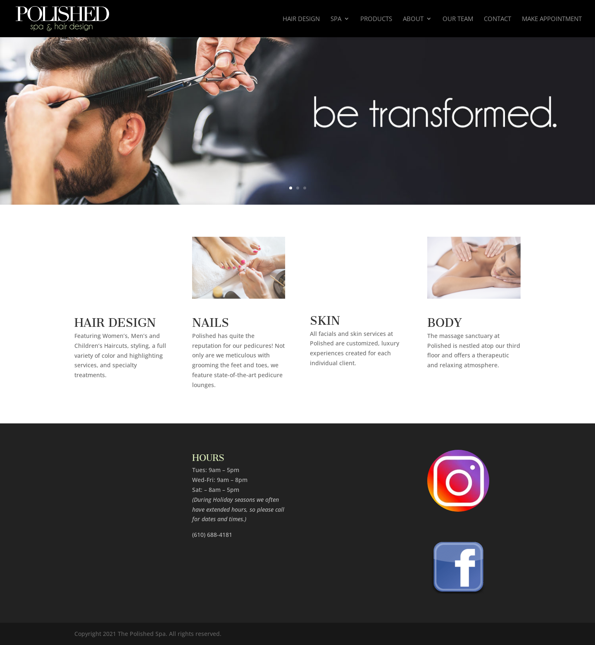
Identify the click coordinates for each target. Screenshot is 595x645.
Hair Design (301, 19)
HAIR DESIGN (115, 319)
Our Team (458, 19)
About (413, 19)
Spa (336, 19)
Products (376, 19)
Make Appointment (552, 19)
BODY (444, 319)
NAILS (210, 319)
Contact (497, 19)
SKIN (325, 317)
